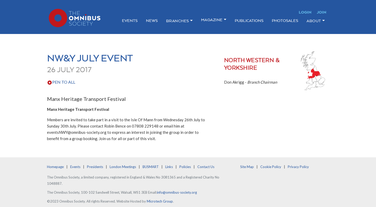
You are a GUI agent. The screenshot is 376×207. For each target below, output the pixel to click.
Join (321, 12)
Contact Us (205, 167)
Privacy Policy (298, 167)
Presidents (95, 167)
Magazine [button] (212, 20)
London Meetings (123, 167)
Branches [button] (177, 21)
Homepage (55, 167)
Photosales (285, 20)
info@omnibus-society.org (177, 192)
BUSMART (151, 167)
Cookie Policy (270, 167)
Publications (249, 20)
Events (130, 20)
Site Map (247, 167)
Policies (185, 167)
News (152, 20)
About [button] (314, 21)
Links (169, 167)
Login (305, 12)
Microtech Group (160, 201)
